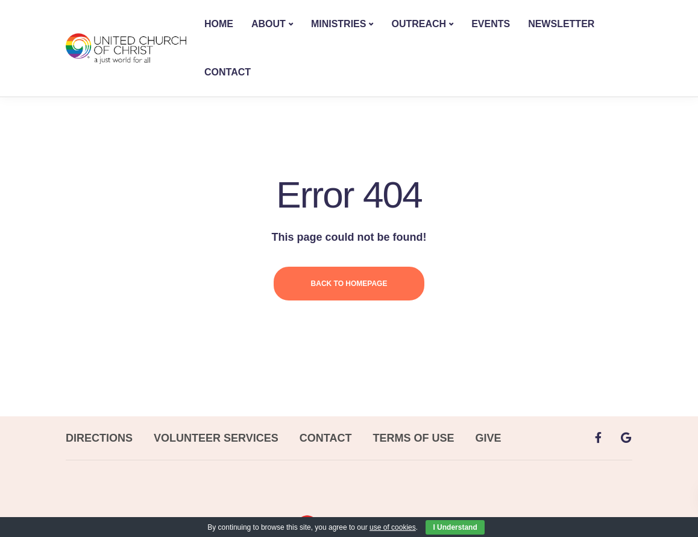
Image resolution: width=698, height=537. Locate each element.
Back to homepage (349, 283)
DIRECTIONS (99, 438)
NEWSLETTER (561, 24)
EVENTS (490, 24)
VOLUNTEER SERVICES (216, 438)
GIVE (488, 438)
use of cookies (392, 527)
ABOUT (268, 24)
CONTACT (227, 72)
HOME (218, 24)
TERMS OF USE (413, 438)
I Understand (455, 527)
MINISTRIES (338, 24)
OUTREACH (418, 24)
